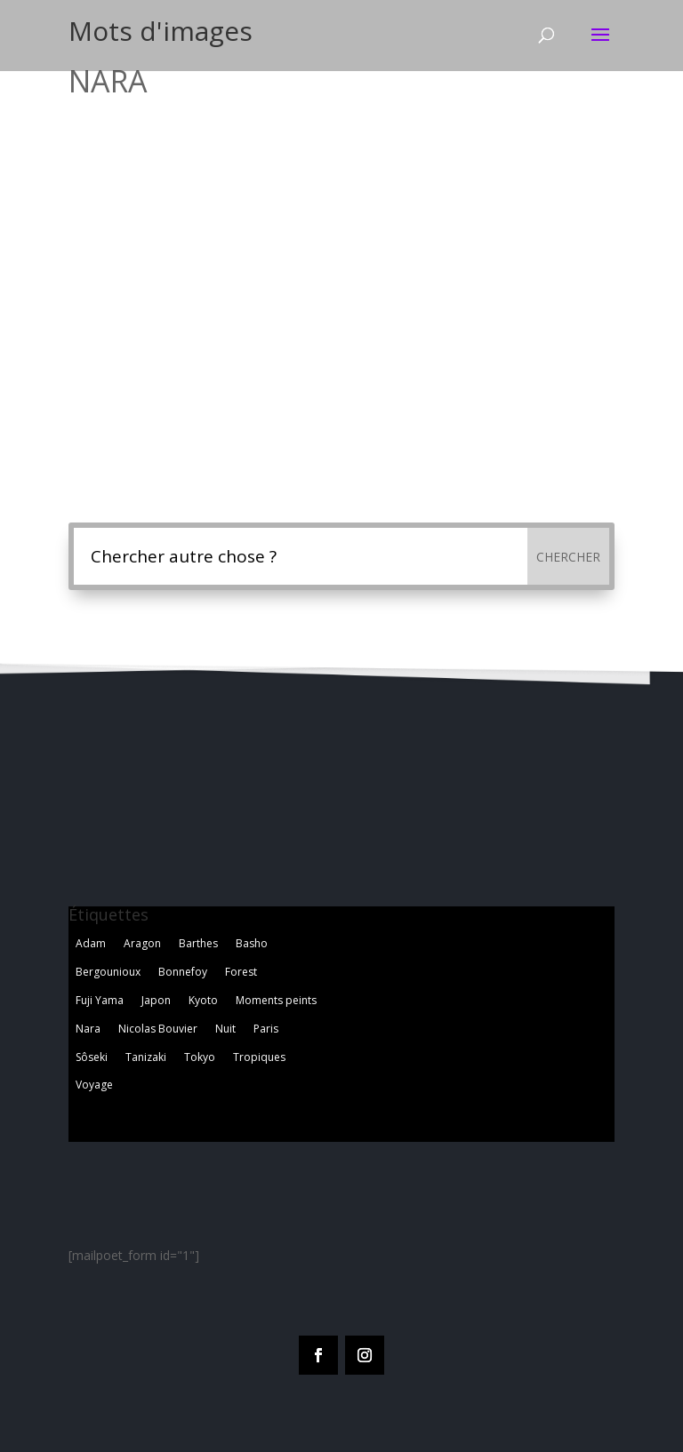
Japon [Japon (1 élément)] (156, 1000)
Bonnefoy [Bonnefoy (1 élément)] (182, 971)
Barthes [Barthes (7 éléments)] (198, 943)
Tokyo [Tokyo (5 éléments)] (199, 1057)
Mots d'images (160, 30)
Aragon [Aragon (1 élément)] (142, 943)
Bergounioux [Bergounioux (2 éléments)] (108, 971)
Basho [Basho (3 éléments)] (252, 943)
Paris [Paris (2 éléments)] (265, 1028)
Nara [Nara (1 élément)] (88, 1028)
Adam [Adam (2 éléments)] (91, 943)
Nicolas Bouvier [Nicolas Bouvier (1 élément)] (157, 1028)
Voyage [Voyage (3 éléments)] (94, 1084)
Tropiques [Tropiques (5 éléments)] (259, 1057)
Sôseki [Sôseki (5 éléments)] (92, 1057)
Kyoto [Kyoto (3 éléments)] (203, 1000)
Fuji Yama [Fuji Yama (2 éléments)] (100, 1000)
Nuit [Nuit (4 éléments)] (225, 1028)
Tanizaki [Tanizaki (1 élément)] (145, 1057)
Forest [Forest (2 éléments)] (241, 971)
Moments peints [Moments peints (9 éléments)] (276, 1000)
